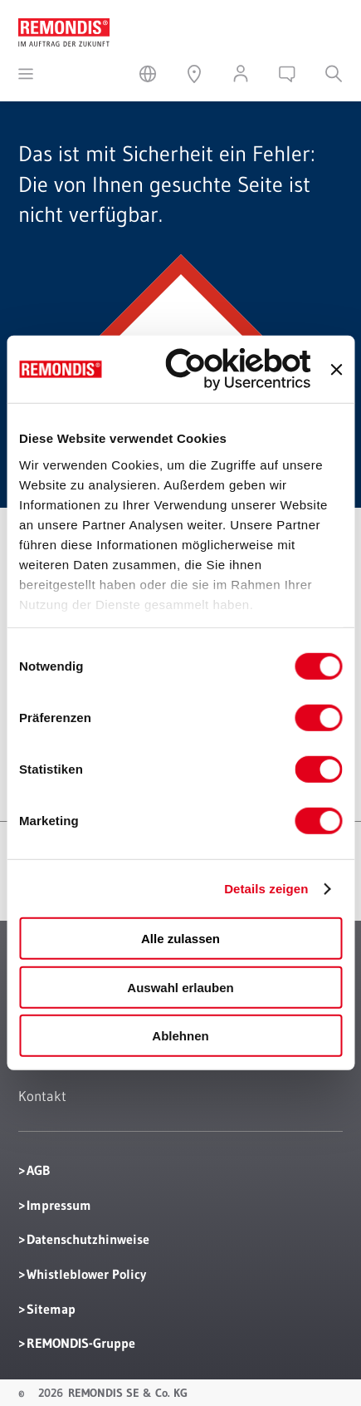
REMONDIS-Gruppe (81, 1343)
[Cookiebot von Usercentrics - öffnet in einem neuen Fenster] (238, 369)
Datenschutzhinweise (88, 1239)
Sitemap (51, 1308)
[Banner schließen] (336, 370)
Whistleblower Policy (86, 1274)
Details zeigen (266, 889)
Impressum (59, 1205)
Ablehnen (180, 1036)
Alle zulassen (180, 939)
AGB (38, 1170)
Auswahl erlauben (180, 988)
